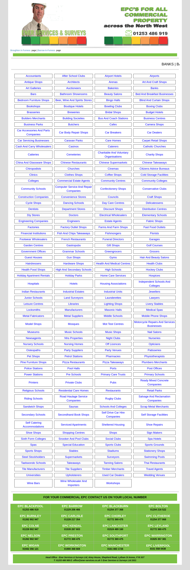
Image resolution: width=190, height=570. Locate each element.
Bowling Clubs (113, 106)
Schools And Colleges (113, 406)
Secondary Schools (33, 414)
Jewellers (154, 291)
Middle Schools (113, 315)
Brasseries (33, 112)
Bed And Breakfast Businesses (154, 94)
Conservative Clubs (154, 188)
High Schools (113, 269)
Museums (33, 332)
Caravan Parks (73, 140)
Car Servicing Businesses (33, 140)
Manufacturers (73, 309)
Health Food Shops (33, 269)
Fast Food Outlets (154, 227)
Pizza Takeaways (113, 362)
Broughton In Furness (20, 50)
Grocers (154, 251)
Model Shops (33, 324)
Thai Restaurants (154, 462)
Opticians (154, 344)
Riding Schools (33, 398)
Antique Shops (33, 82)
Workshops (113, 483)
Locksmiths (33, 309)
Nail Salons (154, 332)
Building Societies (73, 118)
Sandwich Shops (33, 406)
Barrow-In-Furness (46, 50)
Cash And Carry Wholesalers (33, 146)
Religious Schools (33, 390)
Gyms (113, 257)
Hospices (154, 275)
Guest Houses (33, 257)
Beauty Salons (113, 94)
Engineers (73, 221)
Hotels (73, 283)
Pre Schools (73, 374)
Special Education (73, 444)
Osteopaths (33, 350)
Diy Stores (33, 215)
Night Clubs (113, 338)
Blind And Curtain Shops (154, 100)
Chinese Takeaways (154, 162)
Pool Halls (73, 368)
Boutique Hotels (73, 106)
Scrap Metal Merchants (154, 406)
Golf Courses (154, 245)
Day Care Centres (113, 202)
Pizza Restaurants (73, 362)
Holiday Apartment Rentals (33, 275)
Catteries (33, 154)
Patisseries (154, 350)
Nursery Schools (33, 344)
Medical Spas (154, 309)
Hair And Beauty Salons (154, 257)
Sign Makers (154, 432)
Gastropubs (73, 245)
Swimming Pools (154, 456)
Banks (154, 88)
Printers (33, 382)
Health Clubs (154, 263)
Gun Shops (73, 257)
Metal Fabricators (33, 315)
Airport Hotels (113, 75)
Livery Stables (154, 303)
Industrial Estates (73, 291)
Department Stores (73, 209)
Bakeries (113, 88)
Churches (74, 168)
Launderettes (113, 297)
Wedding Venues (154, 475)
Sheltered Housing (113, 424)
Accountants (33, 75)
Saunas (73, 406)
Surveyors (113, 456)
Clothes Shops (74, 174)
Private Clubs (73, 382)
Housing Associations (113, 283)
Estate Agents (113, 221)
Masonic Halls (113, 309)
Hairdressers (33, 263)
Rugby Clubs (113, 398)
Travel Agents (154, 469)
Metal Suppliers (73, 315)
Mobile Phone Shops (154, 315)
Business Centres (154, 118)
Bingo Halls (113, 100)
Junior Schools (33, 297)
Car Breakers (113, 132)
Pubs (113, 382)
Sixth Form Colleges (33, 438)
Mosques (73, 324)
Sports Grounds (154, 444)
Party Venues (113, 350)
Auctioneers (73, 88)
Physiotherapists (154, 356)
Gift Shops (113, 245)
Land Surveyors (73, 297)
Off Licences (113, 344)
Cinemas (113, 168)
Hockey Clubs (154, 269)
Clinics (33, 174)
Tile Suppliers (73, 469)
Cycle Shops (33, 202)
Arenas (113, 82)
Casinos (74, 146)
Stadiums (113, 450)
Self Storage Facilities (154, 414)
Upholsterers (73, 475)
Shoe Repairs (154, 424)
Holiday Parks (73, 275)
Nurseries (154, 338)
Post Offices (154, 368)
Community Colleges (154, 180)
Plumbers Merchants (154, 362)
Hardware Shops (73, 263)
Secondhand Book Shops (73, 414)
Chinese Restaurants (74, 162)
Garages (154, 239)
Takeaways (73, 462)
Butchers (73, 124)
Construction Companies (33, 196)
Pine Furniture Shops (33, 362)
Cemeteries (73, 154)
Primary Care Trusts (113, 374)
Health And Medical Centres (113, 263)
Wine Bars (33, 483)
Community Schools (33, 188)
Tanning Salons (113, 462)
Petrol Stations (74, 356)
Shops (113, 432)
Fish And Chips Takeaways (73, 233)
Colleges (33, 180)
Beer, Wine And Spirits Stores (73, 100)
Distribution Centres (154, 209)
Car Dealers (154, 132)
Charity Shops (154, 154)
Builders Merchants (33, 118)
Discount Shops (113, 209)
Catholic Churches (154, 146)
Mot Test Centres (113, 324)
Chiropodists (33, 168)
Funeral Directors (113, 239)
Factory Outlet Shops (74, 227)
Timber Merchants (113, 469)
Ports (113, 368)
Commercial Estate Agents (73, 180)
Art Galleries (33, 88)
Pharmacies (113, 356)
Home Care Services (113, 275)
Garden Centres (33, 245)
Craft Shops (154, 196)
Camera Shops (154, 124)
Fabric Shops (154, 221)
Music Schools (74, 332)
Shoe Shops (33, 432)
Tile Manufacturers (33, 469)
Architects (74, 82)
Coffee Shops (113, 174)
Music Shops (113, 332)
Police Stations (33, 368)
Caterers (113, 146)
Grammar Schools (73, 251)
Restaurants (113, 390)
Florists (154, 233)
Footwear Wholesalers (33, 239)
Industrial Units (113, 291)
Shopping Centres (73, 432)
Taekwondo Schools (33, 462)
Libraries (73, 303)
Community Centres (113, 180)
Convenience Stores (73, 196)
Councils (113, 196)
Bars (33, 94)
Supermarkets (73, 456)
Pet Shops (33, 356)
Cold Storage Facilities (154, 174)
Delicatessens (154, 202)
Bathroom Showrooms (73, 94)
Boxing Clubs (154, 106)
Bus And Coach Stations (113, 118)
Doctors (73, 215)
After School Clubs (73, 75)
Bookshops (33, 106)
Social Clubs (113, 438)
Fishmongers (113, 233)
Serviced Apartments (73, 424)
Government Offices (33, 251)
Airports (154, 75)
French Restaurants (73, 239)
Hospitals (33, 283)
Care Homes (113, 140)
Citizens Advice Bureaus (154, 168)
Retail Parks (154, 390)
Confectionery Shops (113, 188)
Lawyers (154, 297)
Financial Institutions (33, 233)
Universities (33, 475)
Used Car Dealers (113, 475)
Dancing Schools (73, 202)
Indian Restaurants (33, 291)
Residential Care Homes (74, 390)
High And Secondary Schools (74, 269)
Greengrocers (113, 251)
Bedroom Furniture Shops (33, 100)
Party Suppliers (73, 350)
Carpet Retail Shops (154, 140)
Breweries (73, 112)
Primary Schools (154, 374)
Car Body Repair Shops (73, 132)
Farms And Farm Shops (113, 227)
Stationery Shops (154, 450)
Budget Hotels (154, 112)
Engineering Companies (33, 221)
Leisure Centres (33, 303)
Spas (33, 444)
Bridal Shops (113, 112)
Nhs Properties (73, 338)
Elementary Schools (154, 215)
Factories (33, 227)
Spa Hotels (154, 438)
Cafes (113, 124)
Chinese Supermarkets (113, 162)
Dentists (33, 209)
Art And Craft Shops (154, 82)
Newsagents (33, 338)
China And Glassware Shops (33, 162)
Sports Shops (33, 450)
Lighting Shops (113, 303)
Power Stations (33, 374)
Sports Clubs (113, 444)
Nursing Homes (73, 344)
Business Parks (33, 124)
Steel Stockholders (33, 456)
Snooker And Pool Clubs (74, 438)
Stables (73, 450)
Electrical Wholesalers (113, 215)
